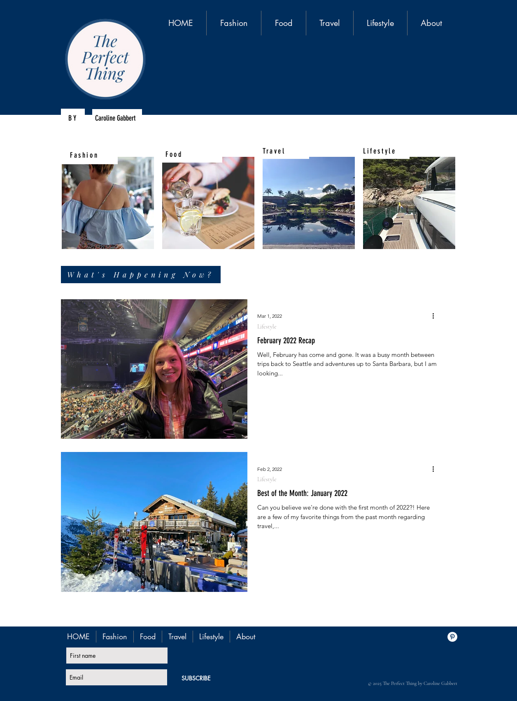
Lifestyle (267, 326)
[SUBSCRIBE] (196, 678)
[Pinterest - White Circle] (452, 637)
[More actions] (436, 316)
